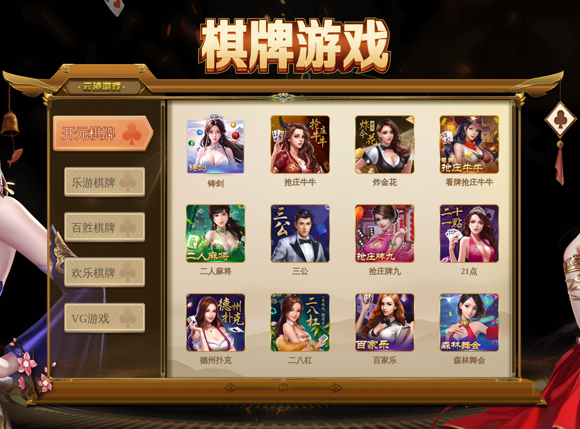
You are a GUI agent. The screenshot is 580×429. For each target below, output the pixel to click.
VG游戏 (90, 319)
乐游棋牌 (93, 183)
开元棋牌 (88, 133)
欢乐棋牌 (93, 273)
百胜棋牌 (93, 228)
